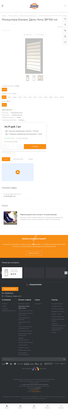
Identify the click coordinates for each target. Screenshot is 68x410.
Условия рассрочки (57, 316)
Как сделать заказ (57, 303)
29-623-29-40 (35, 389)
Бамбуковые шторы (24, 350)
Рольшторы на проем (25, 331)
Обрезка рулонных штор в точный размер (38, 215)
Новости (4, 303)
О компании (6, 300)
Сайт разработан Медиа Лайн (34, 368)
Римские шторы (23, 347)
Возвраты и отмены (57, 311)
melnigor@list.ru (36, 391)
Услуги (37, 300)
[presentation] (46, 78)
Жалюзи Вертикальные (25, 342)
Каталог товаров (24, 300)
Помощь (54, 300)
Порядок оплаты (56, 306)
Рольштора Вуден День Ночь (12, 194)
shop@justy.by (8, 293)
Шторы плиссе (23, 345)
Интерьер (38, 303)
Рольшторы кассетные (25, 310)
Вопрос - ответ (56, 314)
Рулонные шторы (23, 303)
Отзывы (4, 306)
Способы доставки (57, 309)
